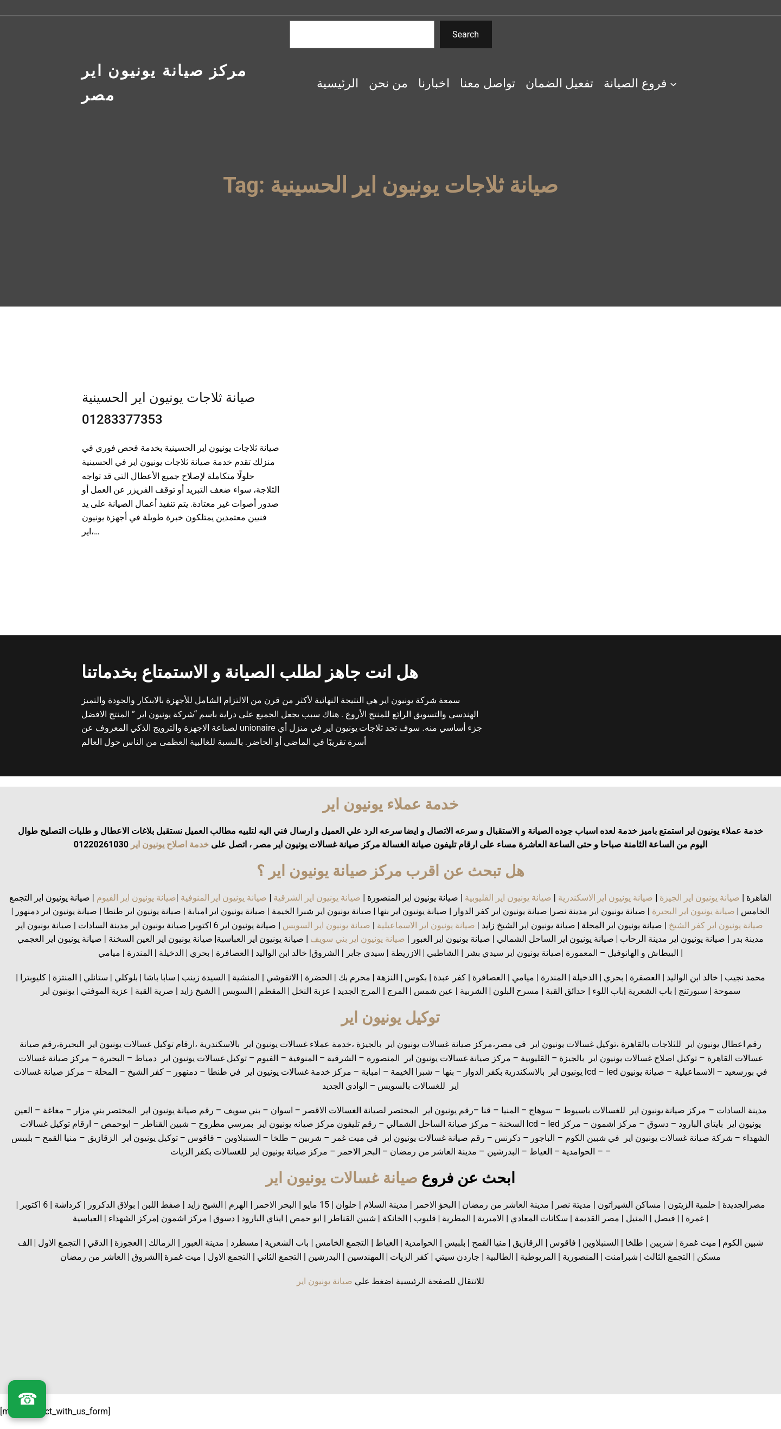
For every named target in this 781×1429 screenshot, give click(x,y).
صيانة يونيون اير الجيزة (700, 897)
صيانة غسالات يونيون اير (342, 1178)
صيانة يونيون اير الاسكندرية (606, 897)
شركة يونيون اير (408, 700)
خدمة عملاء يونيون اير (390, 804)
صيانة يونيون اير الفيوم (136, 897)
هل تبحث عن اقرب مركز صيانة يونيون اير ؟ (391, 871)
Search (465, 34)
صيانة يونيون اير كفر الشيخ (716, 925)
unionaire (259, 728)
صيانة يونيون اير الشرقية (317, 897)
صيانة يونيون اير (325, 1281)
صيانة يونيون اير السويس (326, 925)
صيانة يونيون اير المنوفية (224, 897)
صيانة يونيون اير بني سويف (357, 939)
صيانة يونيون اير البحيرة (693, 911)
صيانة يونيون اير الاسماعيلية (426, 925)
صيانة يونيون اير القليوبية (508, 897)
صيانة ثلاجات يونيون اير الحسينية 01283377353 (168, 408)
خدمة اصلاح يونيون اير (169, 844)
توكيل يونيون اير (390, 1017)
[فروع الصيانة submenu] (673, 83)
